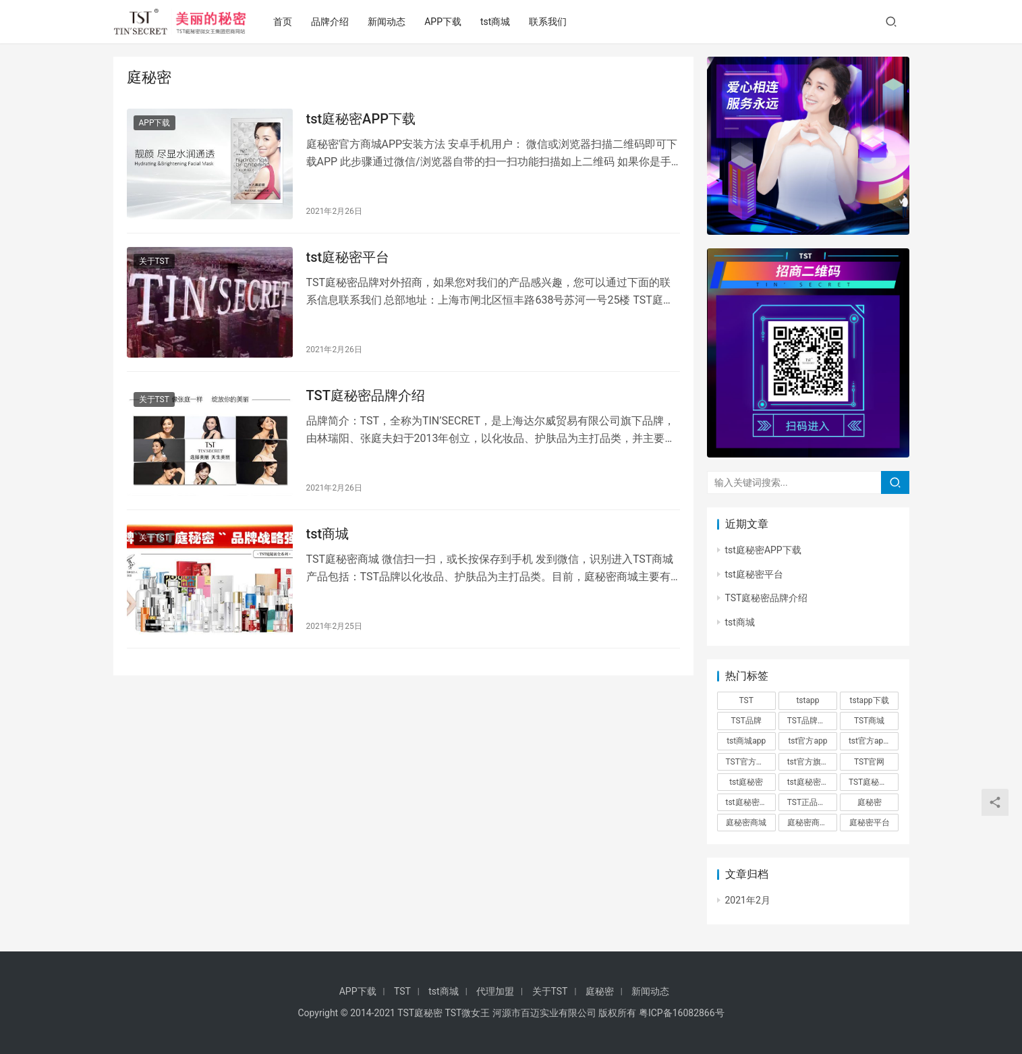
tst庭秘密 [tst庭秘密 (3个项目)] (746, 782)
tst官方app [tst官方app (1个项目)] (807, 741)
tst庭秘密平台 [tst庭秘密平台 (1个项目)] (751, 802)
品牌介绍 (332, 21)
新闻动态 (388, 21)
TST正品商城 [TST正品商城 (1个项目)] (810, 802)
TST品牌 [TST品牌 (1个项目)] (746, 720)
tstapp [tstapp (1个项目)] (807, 700)
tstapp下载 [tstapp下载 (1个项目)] (869, 700)
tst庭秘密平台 (348, 257)
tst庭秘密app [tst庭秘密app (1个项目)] (810, 782)
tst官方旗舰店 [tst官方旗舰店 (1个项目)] (812, 762)
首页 (284, 21)
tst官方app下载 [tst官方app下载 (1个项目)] (874, 741)
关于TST (154, 261)
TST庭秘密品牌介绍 (365, 395)
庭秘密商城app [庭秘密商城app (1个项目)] (812, 822)
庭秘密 (600, 991)
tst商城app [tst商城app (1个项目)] (746, 741)
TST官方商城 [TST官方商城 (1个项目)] (749, 762)
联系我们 (550, 21)
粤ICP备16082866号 (682, 1012)
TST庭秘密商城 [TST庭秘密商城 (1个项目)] (874, 782)
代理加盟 (495, 991)
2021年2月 (747, 900)
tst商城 (497, 21)
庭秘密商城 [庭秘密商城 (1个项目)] (746, 822)
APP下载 (444, 21)
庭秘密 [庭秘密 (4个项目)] (869, 802)
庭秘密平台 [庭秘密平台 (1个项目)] (869, 822)
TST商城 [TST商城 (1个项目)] (869, 720)
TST (402, 991)
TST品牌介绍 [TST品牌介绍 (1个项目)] (810, 720)
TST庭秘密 (420, 1012)
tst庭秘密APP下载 (361, 119)
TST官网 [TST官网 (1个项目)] (869, 762)
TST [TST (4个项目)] (746, 700)
